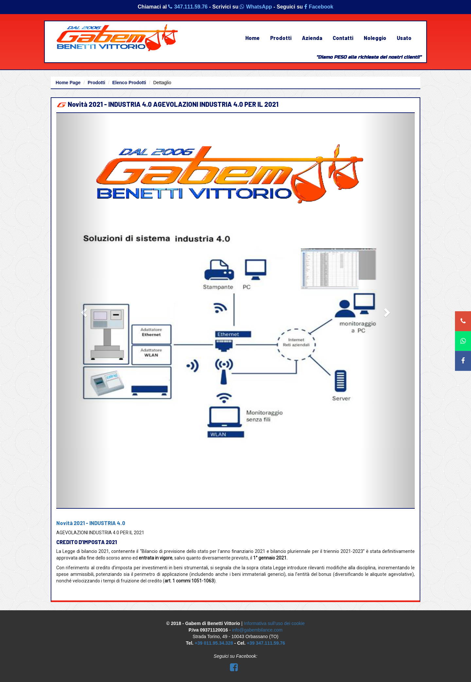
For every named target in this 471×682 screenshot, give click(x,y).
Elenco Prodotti (129, 82)
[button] (83, 310)
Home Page (68, 82)
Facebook (318, 6)
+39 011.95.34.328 (214, 643)
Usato (404, 38)
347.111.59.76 (187, 6)
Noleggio (375, 38)
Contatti (343, 38)
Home (252, 38)
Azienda (312, 38)
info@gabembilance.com (257, 630)
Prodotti (280, 38)
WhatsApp (256, 6)
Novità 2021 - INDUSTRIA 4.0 (90, 523)
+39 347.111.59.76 (266, 643)
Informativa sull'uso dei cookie (274, 623)
